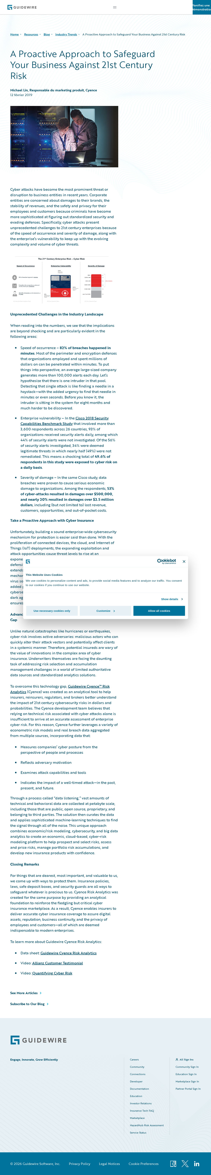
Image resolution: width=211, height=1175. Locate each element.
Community (137, 1067)
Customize (105, 610)
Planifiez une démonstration (202, 7)
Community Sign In (187, 1067)
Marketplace (137, 1118)
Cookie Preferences (144, 1163)
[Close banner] (184, 561)
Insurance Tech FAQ (142, 1111)
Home (14, 34)
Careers (134, 1059)
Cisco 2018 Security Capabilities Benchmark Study (65, 420)
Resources (31, 34)
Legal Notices (109, 1163)
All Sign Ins (186, 1059)
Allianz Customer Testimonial (57, 963)
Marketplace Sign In (187, 1081)
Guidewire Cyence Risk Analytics (69, 953)
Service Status (138, 1132)
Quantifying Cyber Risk (52, 973)
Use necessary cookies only (52, 610)
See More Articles (24, 992)
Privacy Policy (79, 1163)
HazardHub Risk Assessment (147, 1125)
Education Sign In (186, 1074)
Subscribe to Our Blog (27, 1003)
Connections (137, 1074)
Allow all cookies (159, 610)
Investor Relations (141, 1103)
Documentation (139, 1089)
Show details (169, 599)
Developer (136, 1081)
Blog (47, 34)
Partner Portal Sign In (188, 1089)
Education (136, 1096)
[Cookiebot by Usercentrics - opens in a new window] (160, 561)
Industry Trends (66, 34)
